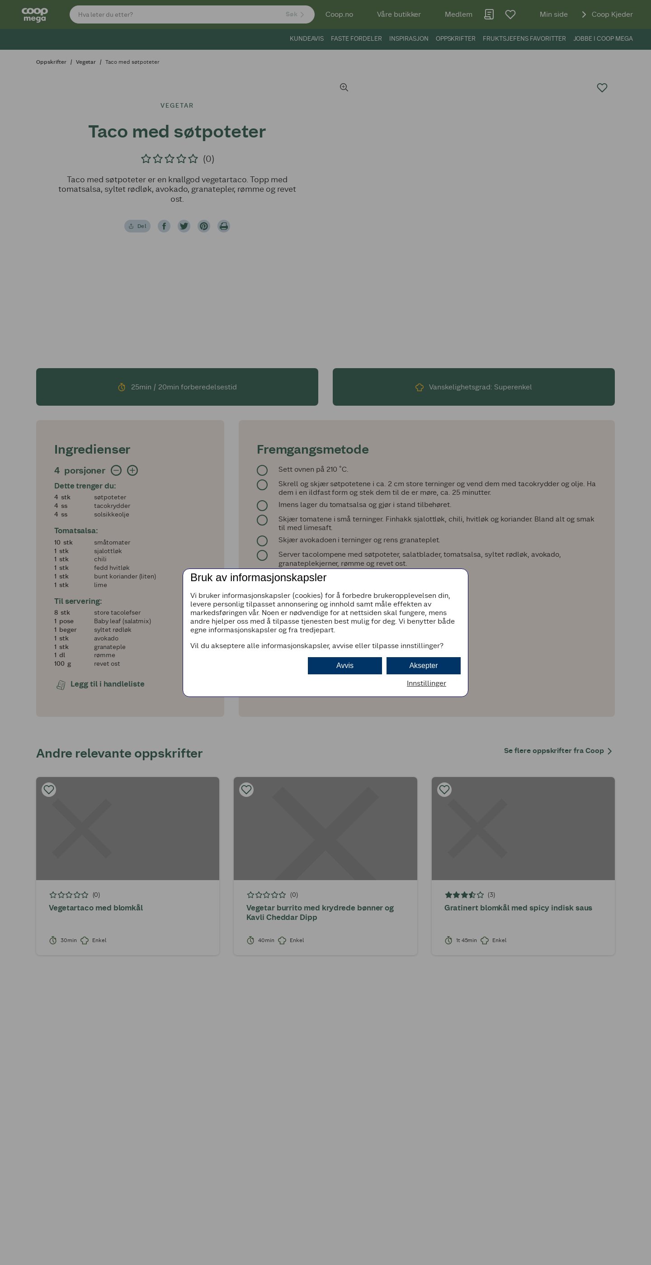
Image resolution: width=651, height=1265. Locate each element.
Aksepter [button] (423, 665)
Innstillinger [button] (426, 683)
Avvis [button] (345, 665)
